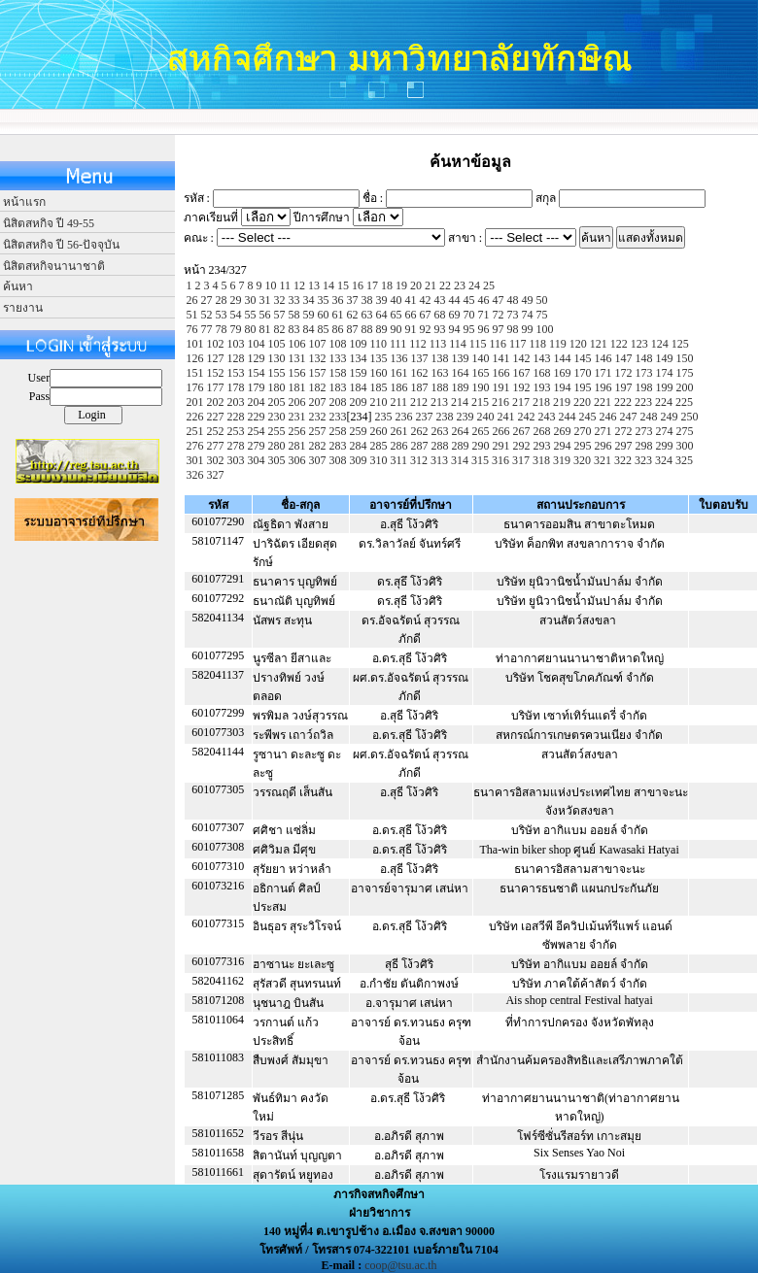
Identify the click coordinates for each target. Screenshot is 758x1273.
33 (294, 300)
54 (236, 314)
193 (542, 387)
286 (399, 445)
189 (460, 387)
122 (619, 344)
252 (215, 431)
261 (399, 431)
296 (603, 445)
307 (318, 460)
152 (215, 373)
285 (379, 445)
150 (685, 358)
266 (501, 431)
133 (338, 358)
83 (294, 329)
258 (338, 431)
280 (277, 445)
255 (277, 431)
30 (251, 300)
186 (399, 387)
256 (297, 431)
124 (660, 344)
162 (420, 373)
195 (583, 387)
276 (195, 445)
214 (459, 402)
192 (522, 387)
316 (500, 460)
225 (684, 402)
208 (338, 402)
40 (396, 300)
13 (314, 285)
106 (297, 344)
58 (294, 314)
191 (501, 387)
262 (420, 431)
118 (538, 344)
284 (358, 445)
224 (663, 402)
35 (323, 300)
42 (425, 300)
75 (542, 314)
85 (323, 329)
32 (280, 300)
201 (195, 402)
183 (338, 387)
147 (624, 358)
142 (522, 358)
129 (256, 358)
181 (297, 387)
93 (440, 329)
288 (440, 445)
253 (236, 431)
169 (562, 373)
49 (528, 300)
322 (623, 460)
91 (411, 329)
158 (338, 373)
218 (541, 402)
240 (486, 416)
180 (277, 387)
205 (277, 402)
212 (419, 402)
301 (195, 460)
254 (256, 431)
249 (669, 416)
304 (256, 460)
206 (297, 402)
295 (583, 445)
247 (628, 416)
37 (353, 300)
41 (411, 300)
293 (542, 445)
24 (474, 285)
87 (353, 329)
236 (404, 416)
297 (624, 445)
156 (297, 373)
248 (649, 416)
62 (353, 314)
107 (318, 344)
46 (484, 300)
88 (367, 329)
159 (358, 373)
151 (195, 373)
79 (236, 329)
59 (309, 314)
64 (382, 314)
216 (500, 402)
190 (481, 387)
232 (318, 416)
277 (215, 445)
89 (382, 329)
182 (318, 387)
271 (603, 431)
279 (256, 445)
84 (309, 329)
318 (541, 460)
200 (685, 387)
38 (367, 300)
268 (542, 431)
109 (358, 344)
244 (567, 416)
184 (358, 387)
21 (430, 285)
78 (221, 329)
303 (236, 460)
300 (685, 445)
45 (469, 300)
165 (481, 373)
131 (297, 358)
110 (379, 344)
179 (256, 387)
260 (379, 431)
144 (562, 358)
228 (236, 416)
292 (522, 445)
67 (425, 314)
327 (215, 475)
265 (481, 431)
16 (357, 285)
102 (215, 344)
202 (215, 402)
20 (416, 285)
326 (195, 475)
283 (338, 445)
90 (396, 329)
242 (526, 416)
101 (195, 344)
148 (644, 358)
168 (542, 373)
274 (664, 431)
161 (399, 373)
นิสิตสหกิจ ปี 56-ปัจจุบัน (61, 244)
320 (582, 460)
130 (277, 358)
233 (338, 416)
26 (192, 300)
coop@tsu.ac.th (400, 1265)
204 (256, 402)
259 (358, 431)
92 (425, 329)
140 (481, 358)
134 (358, 358)
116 (497, 344)
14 (328, 285)
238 (445, 416)
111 (398, 344)
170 (583, 373)
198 (644, 387)
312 (419, 460)
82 (280, 329)
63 (367, 314)
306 (297, 460)
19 (401, 285)
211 (399, 402)
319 (561, 460)
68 (440, 314)
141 (501, 358)
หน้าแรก (24, 202)
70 (469, 314)
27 (207, 300)
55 (251, 314)
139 (460, 358)
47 (498, 300)
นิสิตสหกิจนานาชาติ (54, 266)
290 (481, 445)
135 (379, 358)
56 (265, 314)
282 (318, 445)
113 (438, 344)
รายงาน (23, 308)
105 (277, 344)
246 (608, 416)
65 (396, 314)
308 (338, 460)
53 (221, 314)
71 (484, 314)
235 (384, 416)
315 (480, 460)
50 (542, 300)
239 (465, 416)
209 (358, 402)
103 (236, 344)
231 (297, 416)
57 (280, 314)
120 (578, 344)
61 (338, 314)
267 (522, 431)
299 (664, 445)
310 (379, 460)
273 (644, 431)
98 (513, 329)
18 (387, 285)
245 (588, 416)
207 (318, 402)
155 (277, 373)
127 (215, 358)
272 (624, 431)
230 (277, 416)
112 (418, 344)
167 (522, 373)
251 (195, 431)
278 (236, 445)
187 (420, 387)
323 (643, 460)
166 (501, 373)
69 (455, 314)
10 (271, 285)
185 (379, 387)
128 (236, 358)
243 (547, 416)
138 (440, 358)
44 (455, 300)
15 (343, 285)
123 (639, 344)
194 (562, 387)
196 (603, 387)
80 (251, 329)
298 (644, 445)
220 (582, 402)
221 (602, 402)
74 (528, 314)
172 (624, 373)
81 (265, 329)
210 (379, 402)
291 (501, 445)
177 (215, 387)
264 (460, 431)
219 (561, 402)
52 (207, 314)
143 (542, 358)
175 (685, 373)
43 (440, 300)
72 (498, 314)
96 (484, 329)
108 (338, 344)
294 (562, 445)
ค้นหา (18, 286)
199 (664, 387)
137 (420, 358)
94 (455, 329)
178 (236, 387)
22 (445, 285)
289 (460, 445)
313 (439, 460)
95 (469, 329)
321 (602, 460)
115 (478, 344)
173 (644, 373)
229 (256, 416)
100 (545, 329)
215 (480, 402)
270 (583, 431)
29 (236, 300)
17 (372, 285)
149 (664, 358)
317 (521, 460)
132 (318, 358)
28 (221, 300)
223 (643, 402)
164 (460, 373)
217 (521, 402)
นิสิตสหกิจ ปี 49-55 (48, 223)
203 (236, 402)
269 (562, 431)
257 (318, 431)
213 (439, 402)
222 (623, 402)
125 (680, 344)
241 (506, 416)
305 (277, 460)
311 (399, 460)
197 (624, 387)
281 (297, 445)
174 (664, 373)
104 (256, 344)
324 (663, 460)
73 (513, 314)
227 (215, 416)
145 (583, 358)
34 (309, 300)
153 (236, 373)
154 (256, 373)
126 (195, 358)
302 (215, 460)
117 (518, 344)
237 (424, 416)
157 (318, 373)
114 (457, 344)
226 (195, 416)
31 (265, 300)
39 (382, 300)
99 (528, 329)
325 (684, 460)
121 (598, 344)
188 (440, 387)
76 (192, 329)
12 (299, 285)
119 (558, 344)
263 (440, 431)
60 (323, 314)
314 (459, 460)
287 (420, 445)
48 (513, 300)
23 (459, 285)
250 (690, 416)
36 (338, 300)
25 (489, 285)
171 (603, 373)
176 (195, 387)
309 (358, 460)
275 (685, 431)
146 (603, 358)
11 (286, 285)
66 (411, 314)
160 (379, 373)
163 (440, 373)
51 (192, 314)
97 (498, 329)
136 (399, 358)
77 (207, 329)
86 (338, 329)
